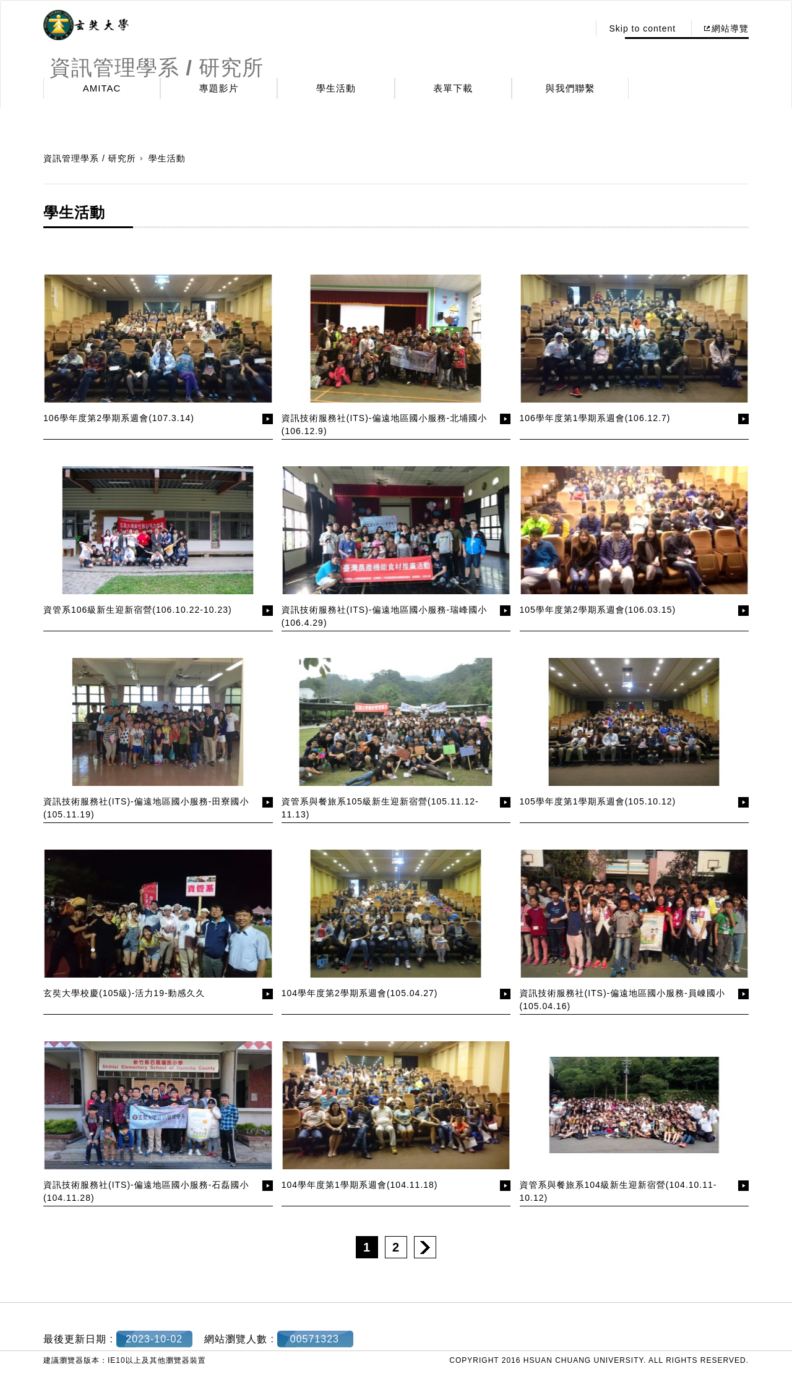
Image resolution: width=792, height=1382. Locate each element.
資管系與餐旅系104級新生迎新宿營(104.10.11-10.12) (618, 1191)
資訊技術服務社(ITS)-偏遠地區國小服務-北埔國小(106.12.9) (384, 424)
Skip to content (642, 28)
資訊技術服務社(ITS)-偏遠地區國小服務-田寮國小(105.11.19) (146, 807)
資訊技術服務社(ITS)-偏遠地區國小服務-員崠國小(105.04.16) (622, 999)
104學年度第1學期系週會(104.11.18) (360, 1185)
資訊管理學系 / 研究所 (89, 158)
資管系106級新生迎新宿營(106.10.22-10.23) (137, 610)
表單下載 (453, 88)
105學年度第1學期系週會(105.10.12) (598, 801)
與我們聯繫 (570, 88)
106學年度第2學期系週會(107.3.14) (118, 418)
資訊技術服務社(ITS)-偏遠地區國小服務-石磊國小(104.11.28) (146, 1191)
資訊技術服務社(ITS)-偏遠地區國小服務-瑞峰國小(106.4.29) (384, 616)
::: (576, 28)
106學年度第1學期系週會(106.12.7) (595, 418)
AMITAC (102, 88)
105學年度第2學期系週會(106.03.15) (598, 610)
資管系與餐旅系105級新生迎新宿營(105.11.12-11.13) (380, 807)
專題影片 (219, 88)
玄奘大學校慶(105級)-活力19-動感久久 (124, 993)
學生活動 (336, 88)
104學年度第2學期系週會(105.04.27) (360, 993)
